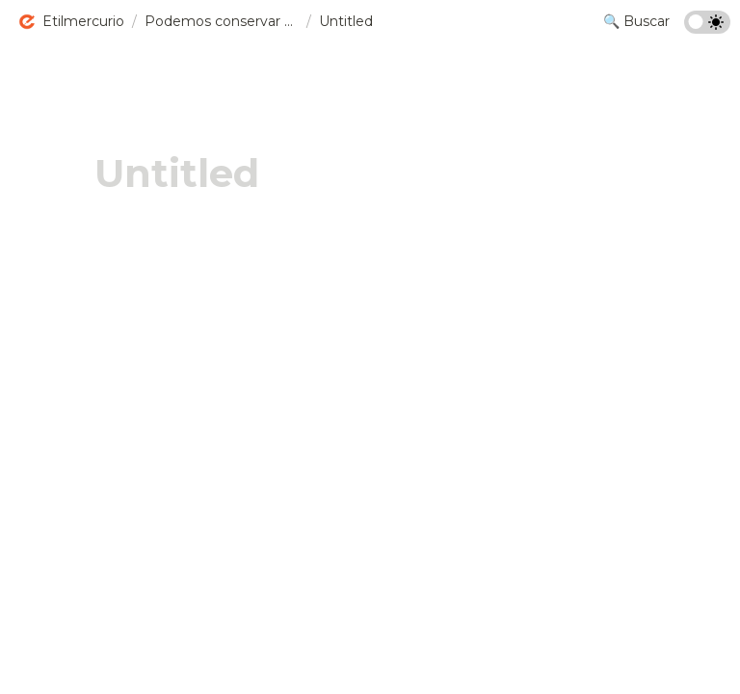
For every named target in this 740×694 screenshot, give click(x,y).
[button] (71, 22)
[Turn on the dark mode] (707, 28)
